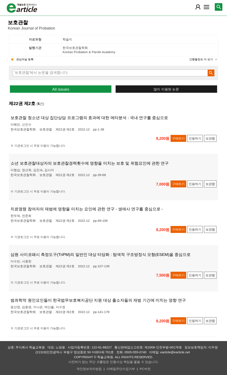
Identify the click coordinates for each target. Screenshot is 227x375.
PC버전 (145, 369)
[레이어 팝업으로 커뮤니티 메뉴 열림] (206, 7)
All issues (60, 89)
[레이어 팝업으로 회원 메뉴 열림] (198, 7)
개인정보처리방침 (89, 369)
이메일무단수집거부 (121, 369)
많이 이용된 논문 (166, 89)
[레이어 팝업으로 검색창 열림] (218, 7)
